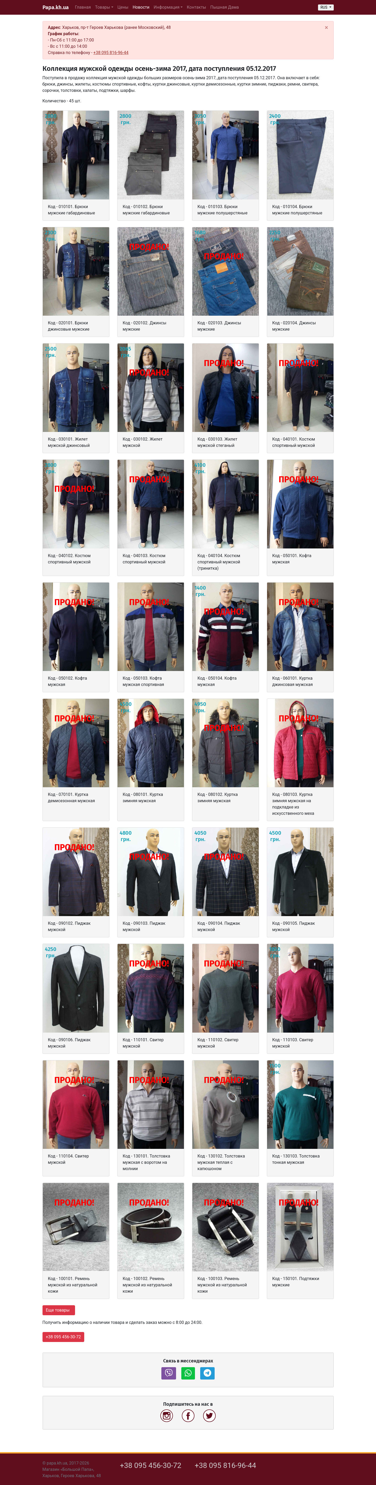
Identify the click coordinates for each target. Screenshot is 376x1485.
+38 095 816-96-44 (111, 52)
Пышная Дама (224, 7)
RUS (324, 7)
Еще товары (58, 1310)
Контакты (196, 7)
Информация (166, 7)
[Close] (326, 27)
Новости (142, 7)
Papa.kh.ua (56, 7)
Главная (83, 7)
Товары (102, 7)
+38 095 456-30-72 (150, 1465)
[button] (168, 1373)
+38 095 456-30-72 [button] (63, 1336)
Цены (123, 7)
